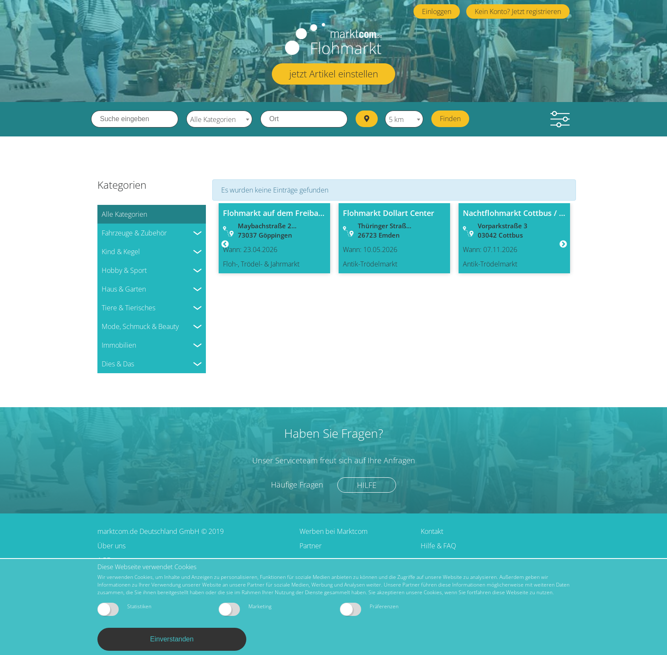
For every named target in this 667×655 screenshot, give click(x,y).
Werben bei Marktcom (333, 531)
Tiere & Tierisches (128, 307)
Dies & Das (118, 363)
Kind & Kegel (121, 251)
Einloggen (436, 11)
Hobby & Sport (124, 270)
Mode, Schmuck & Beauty (140, 326)
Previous (225, 244)
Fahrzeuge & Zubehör (134, 232)
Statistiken (124, 609)
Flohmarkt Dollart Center (388, 212)
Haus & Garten (124, 288)
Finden (451, 118)
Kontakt (432, 531)
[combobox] (219, 119)
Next (563, 244)
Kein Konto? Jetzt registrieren (518, 11)
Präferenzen (369, 609)
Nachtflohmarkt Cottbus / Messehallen (533, 212)
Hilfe (367, 484)
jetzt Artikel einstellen (333, 73)
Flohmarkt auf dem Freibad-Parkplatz (291, 212)
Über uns (111, 545)
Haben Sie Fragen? (333, 433)
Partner (310, 545)
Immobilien (119, 344)
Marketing (245, 609)
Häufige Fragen (297, 484)
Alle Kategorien (124, 213)
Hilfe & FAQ (438, 545)
